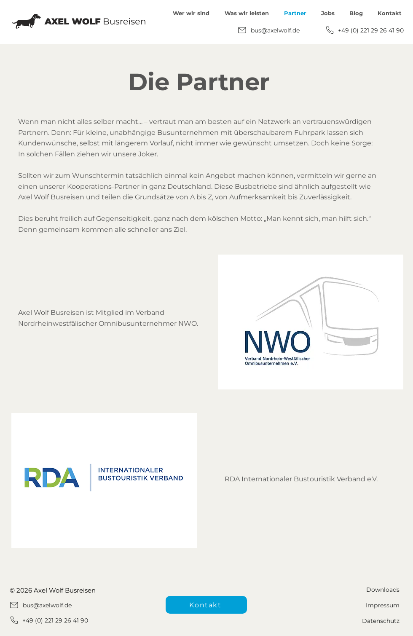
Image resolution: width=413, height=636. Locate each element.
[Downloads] (356, 589)
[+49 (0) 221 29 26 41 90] (364, 30)
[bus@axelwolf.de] (270, 30)
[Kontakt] (206, 605)
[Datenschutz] (356, 620)
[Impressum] (356, 605)
